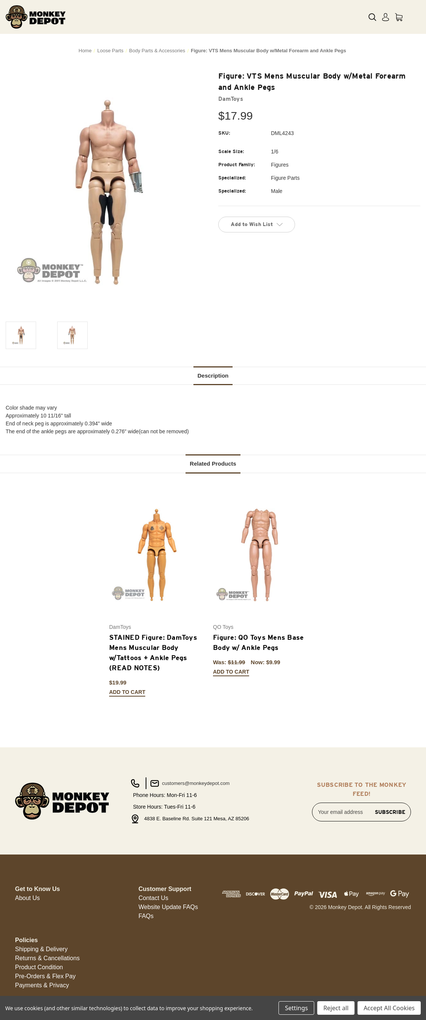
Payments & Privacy (42, 985)
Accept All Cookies (389, 1008)
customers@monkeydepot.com (189, 783)
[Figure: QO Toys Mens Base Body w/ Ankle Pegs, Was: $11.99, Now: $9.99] (261, 555)
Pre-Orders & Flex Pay (45, 976)
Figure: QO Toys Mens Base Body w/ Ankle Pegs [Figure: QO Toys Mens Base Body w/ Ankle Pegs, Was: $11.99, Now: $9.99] (258, 642)
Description (213, 375)
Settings (296, 1008)
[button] (27, 898)
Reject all (335, 1008)
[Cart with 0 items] (399, 17)
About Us (27, 898)
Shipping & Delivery (41, 949)
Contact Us (153, 898)
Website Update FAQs (168, 907)
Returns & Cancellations (47, 958)
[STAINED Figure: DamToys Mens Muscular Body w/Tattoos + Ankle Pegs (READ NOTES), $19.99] (157, 555)
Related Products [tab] (213, 463)
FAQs (146, 916)
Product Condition (39, 967)
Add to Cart (127, 692)
